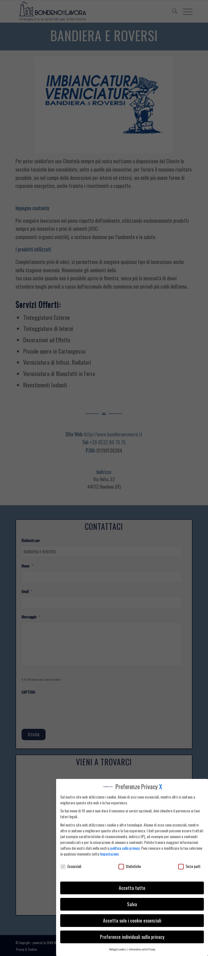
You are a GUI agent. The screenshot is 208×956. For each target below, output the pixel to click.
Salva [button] (132, 904)
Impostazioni (109, 854)
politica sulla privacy (124, 848)
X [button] (160, 786)
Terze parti (189, 866)
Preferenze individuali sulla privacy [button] (132, 936)
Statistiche (130, 866)
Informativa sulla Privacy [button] (142, 949)
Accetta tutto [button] (132, 887)
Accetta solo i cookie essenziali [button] (132, 920)
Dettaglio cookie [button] (117, 949)
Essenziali (70, 866)
